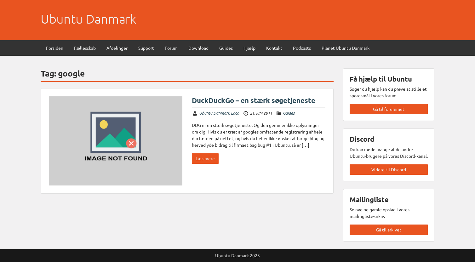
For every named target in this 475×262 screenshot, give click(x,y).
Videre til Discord (388, 169)
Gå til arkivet (388, 229)
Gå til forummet (388, 109)
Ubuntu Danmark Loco (219, 113)
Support (146, 48)
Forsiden (54, 48)
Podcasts (302, 48)
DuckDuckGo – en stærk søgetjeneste (253, 100)
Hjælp (249, 48)
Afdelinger (117, 48)
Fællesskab (85, 48)
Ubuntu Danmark (88, 18)
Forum (171, 48)
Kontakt (274, 48)
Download (198, 48)
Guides (226, 48)
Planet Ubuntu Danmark (345, 48)
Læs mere (205, 158)
